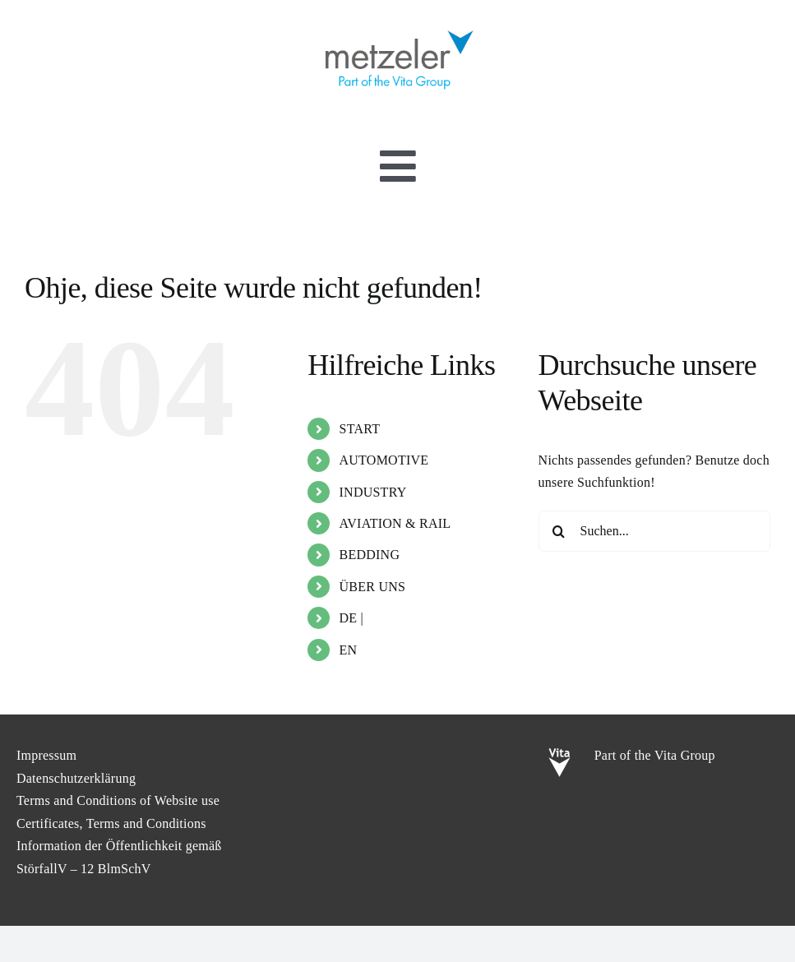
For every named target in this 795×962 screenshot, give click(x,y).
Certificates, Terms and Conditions (111, 823)
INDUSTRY (373, 492)
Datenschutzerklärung (76, 778)
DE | (352, 618)
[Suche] (559, 531)
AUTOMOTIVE (384, 460)
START (360, 429)
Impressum (46, 755)
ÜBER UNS (373, 587)
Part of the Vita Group (654, 755)
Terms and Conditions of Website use (118, 800)
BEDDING (370, 555)
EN (349, 650)
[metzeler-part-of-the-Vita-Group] (398, 27)
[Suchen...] (654, 531)
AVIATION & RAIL (395, 523)
